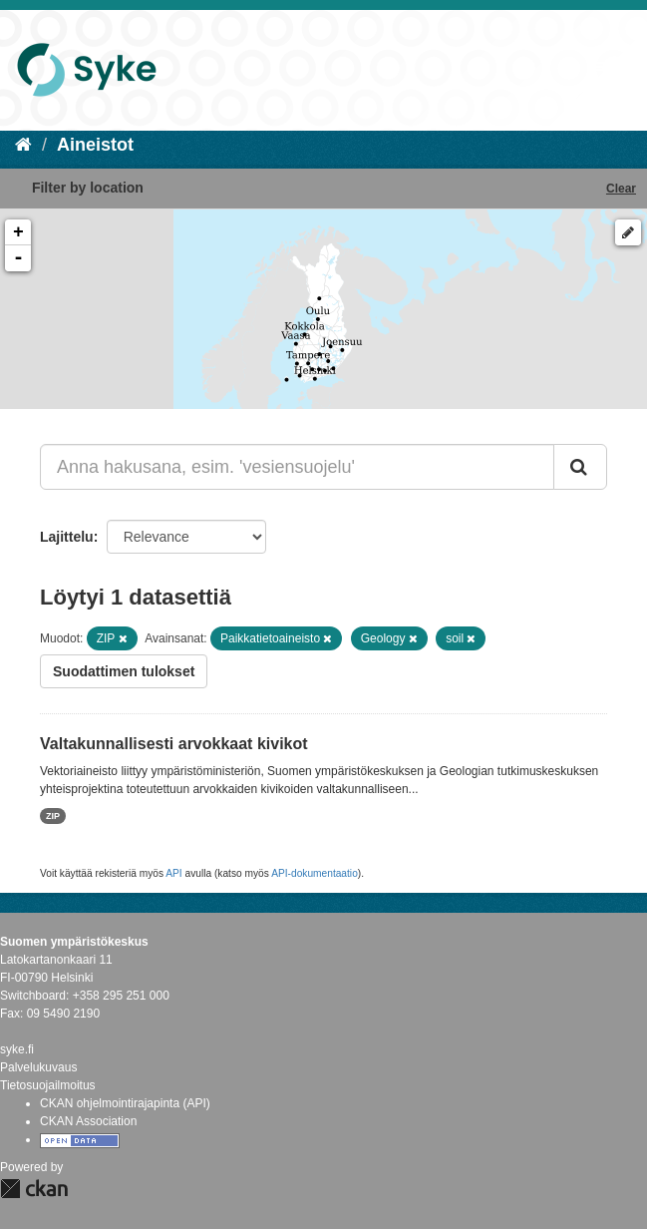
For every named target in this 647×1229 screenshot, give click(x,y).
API (173, 873)
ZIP (53, 816)
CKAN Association (88, 1121)
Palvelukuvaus (38, 1067)
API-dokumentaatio (314, 873)
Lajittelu (67, 537)
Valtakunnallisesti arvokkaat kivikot (174, 743)
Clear (621, 189)
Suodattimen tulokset (123, 671)
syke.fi (17, 1049)
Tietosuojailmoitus (48, 1085)
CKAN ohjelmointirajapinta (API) (125, 1103)
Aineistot (95, 145)
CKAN (34, 1188)
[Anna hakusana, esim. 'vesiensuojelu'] (297, 467)
